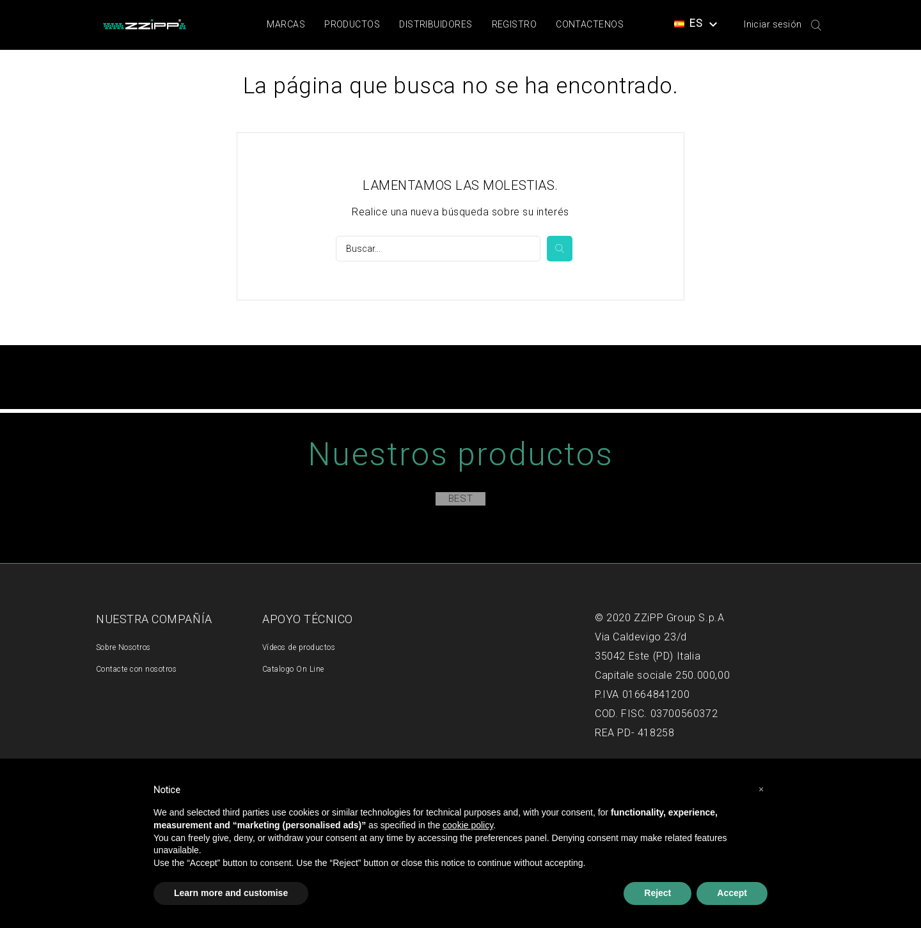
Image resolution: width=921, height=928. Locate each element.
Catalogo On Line (293, 669)
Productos (352, 24)
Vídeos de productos (298, 647)
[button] (761, 789)
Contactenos (590, 24)
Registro (514, 24)
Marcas (286, 24)
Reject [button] (657, 893)
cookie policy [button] (468, 825)
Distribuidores (435, 24)
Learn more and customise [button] (231, 893)
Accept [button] (732, 893)
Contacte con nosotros (136, 669)
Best (460, 498)
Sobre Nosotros (123, 647)
